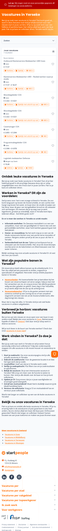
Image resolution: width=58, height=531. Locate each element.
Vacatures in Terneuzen (14, 440)
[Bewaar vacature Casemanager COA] (52, 129)
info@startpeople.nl (13, 466)
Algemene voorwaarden (38, 524)
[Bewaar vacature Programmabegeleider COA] (52, 145)
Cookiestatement (8, 527)
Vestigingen (9, 470)
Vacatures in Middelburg (15, 437)
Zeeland (21, 321)
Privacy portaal (23, 527)
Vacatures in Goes (12, 434)
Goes (39, 319)
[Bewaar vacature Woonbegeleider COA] (52, 98)
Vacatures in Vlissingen (14, 443)
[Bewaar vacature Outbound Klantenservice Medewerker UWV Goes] (52, 64)
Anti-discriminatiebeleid (41, 527)
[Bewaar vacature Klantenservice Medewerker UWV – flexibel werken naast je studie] (52, 82)
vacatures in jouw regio (16, 331)
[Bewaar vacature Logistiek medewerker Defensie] (52, 161)
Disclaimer (22, 524)
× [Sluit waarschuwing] (53, 3)
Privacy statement (8, 524)
